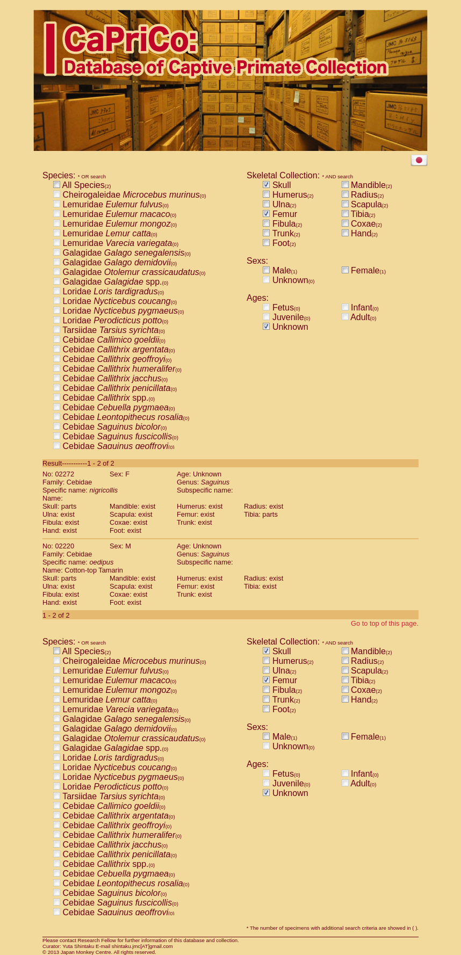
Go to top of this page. (385, 623)
